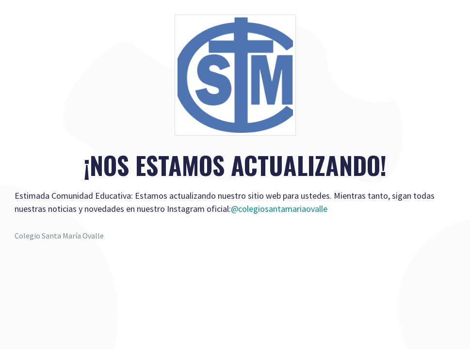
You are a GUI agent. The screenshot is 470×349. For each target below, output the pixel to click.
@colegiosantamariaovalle (279, 208)
